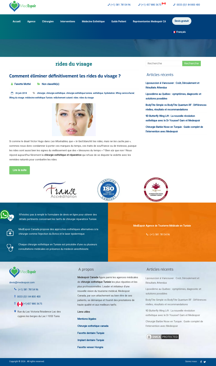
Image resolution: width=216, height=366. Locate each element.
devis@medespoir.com (22, 282)
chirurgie (41, 93)
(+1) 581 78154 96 (119, 4)
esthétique (98, 93)
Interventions (67, 21)
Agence (31, 21)
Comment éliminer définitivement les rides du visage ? (65, 76)
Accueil (17, 21)
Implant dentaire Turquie (90, 340)
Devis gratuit (182, 21)
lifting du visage (16, 98)
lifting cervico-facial (125, 93)
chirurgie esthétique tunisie (79, 93)
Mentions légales (86, 318)
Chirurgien (48, 21)
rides (76, 98)
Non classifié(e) (50, 84)
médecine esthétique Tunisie (38, 98)
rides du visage (86, 98)
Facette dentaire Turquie (90, 333)
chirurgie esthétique (55, 93)
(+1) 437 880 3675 (152, 4)
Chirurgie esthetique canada (92, 326)
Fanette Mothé (23, 84)
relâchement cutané (63, 98)
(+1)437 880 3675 (29, 303)
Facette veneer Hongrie (90, 347)
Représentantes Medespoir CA (149, 21)
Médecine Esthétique (93, 21)
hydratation (109, 93)
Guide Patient (118, 21)
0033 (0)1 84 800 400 (186, 4)
